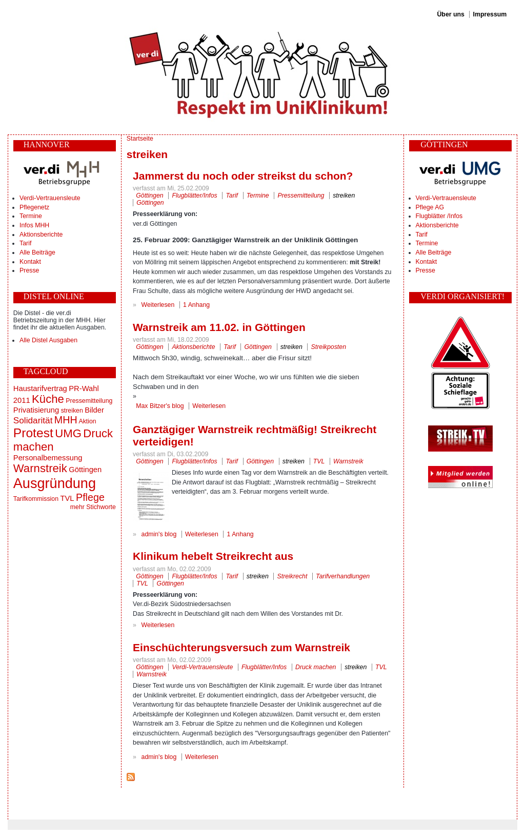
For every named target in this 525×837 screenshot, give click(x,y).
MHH (65, 419)
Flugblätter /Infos (439, 216)
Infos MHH (34, 225)
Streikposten (328, 347)
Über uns (450, 14)
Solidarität (33, 420)
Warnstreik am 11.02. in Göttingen (219, 327)
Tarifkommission (35, 498)
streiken (72, 410)
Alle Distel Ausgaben (48, 340)
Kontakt (30, 261)
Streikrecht (292, 576)
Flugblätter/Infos (194, 195)
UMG (68, 433)
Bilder (94, 410)
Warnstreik (40, 468)
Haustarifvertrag (40, 388)
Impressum (490, 14)
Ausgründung (54, 483)
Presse (29, 270)
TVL (67, 498)
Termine (30, 216)
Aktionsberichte (41, 234)
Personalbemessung (48, 458)
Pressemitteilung (89, 400)
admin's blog (159, 534)
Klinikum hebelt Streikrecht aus (213, 556)
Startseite (140, 138)
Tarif (25, 243)
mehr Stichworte (93, 507)
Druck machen (315, 667)
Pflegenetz (34, 207)
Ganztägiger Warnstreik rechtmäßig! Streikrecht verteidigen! (254, 435)
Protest (33, 433)
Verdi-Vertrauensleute (49, 198)
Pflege (90, 497)
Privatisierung (36, 410)
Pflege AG (430, 207)
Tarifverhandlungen (343, 576)
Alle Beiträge (37, 252)
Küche (48, 399)
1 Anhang (196, 304)
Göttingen (85, 469)
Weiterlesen (158, 304)
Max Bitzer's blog (160, 406)
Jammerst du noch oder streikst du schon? (243, 176)
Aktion (87, 421)
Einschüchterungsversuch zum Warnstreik (241, 647)
